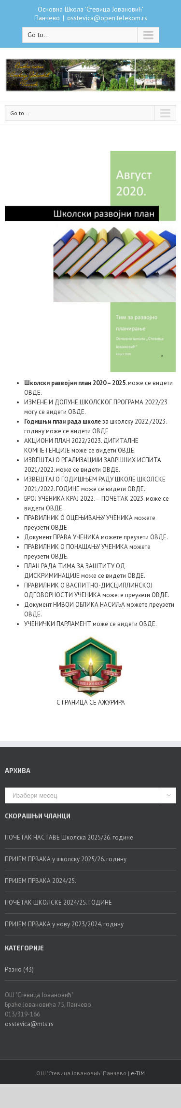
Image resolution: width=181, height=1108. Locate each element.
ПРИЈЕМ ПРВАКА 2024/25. (40, 881)
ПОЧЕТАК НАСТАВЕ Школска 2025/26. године (69, 837)
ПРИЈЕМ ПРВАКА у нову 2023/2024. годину (64, 924)
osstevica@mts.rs (29, 1024)
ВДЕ (78, 412)
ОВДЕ (32, 392)
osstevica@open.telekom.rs (107, 17)
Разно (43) (19, 969)
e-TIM (138, 1073)
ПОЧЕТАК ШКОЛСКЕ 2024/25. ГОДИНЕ (58, 902)
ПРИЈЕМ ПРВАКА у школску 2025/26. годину (65, 859)
